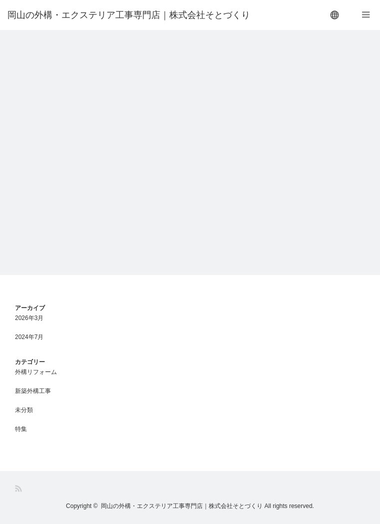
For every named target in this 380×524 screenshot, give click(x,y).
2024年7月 (29, 337)
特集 (21, 429)
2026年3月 (29, 318)
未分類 (24, 410)
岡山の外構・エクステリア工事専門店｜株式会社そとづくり (128, 15)
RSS (19, 488)
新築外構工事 (33, 391)
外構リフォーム (36, 372)
